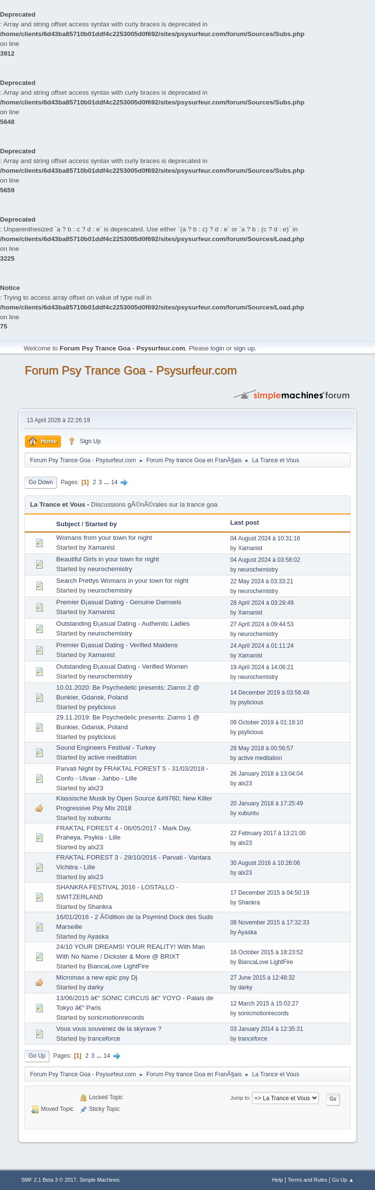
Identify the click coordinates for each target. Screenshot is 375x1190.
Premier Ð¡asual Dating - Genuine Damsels (118, 602)
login (217, 348)
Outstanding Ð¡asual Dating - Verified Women (122, 666)
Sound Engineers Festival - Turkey (106, 747)
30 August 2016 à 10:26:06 (265, 863)
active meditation (112, 757)
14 (114, 482)
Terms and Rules (307, 1180)
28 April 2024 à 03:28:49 (261, 602)
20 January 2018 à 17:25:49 (266, 803)
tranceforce (104, 1038)
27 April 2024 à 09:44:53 (261, 624)
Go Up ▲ (343, 1180)
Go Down (40, 482)
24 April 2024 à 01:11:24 (261, 645)
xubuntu (99, 817)
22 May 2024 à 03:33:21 (261, 581)
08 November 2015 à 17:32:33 (269, 922)
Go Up (36, 1055)
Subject (68, 524)
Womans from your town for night (104, 537)
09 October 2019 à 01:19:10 (266, 722)
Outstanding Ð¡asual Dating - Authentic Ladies (122, 623)
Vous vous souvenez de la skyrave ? (109, 1028)
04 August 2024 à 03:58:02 (265, 559)
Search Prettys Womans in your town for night (122, 580)
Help (277, 1180)
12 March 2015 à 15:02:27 (264, 1003)
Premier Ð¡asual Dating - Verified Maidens (117, 645)
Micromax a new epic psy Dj (96, 977)
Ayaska (97, 936)
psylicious (102, 707)
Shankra (100, 906)
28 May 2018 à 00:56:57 (261, 748)
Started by (101, 524)
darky (96, 987)
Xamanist (101, 547)
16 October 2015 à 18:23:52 (266, 952)
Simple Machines (100, 1180)
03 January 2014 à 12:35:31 (266, 1029)
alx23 (96, 788)
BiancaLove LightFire (118, 966)
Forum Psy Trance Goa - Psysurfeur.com (130, 370)
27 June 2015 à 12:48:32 (262, 977)
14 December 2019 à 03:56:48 (269, 692)
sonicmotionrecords (116, 1017)
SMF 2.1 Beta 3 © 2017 (48, 1180)
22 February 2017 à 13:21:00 (268, 833)
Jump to (239, 1098)
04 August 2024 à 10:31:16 (265, 538)
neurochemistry (110, 569)
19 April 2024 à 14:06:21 (261, 667)
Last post (244, 522)
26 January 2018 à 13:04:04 (266, 773)
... (107, 482)
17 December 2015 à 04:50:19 (269, 892)
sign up (244, 348)
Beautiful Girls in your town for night (107, 559)
